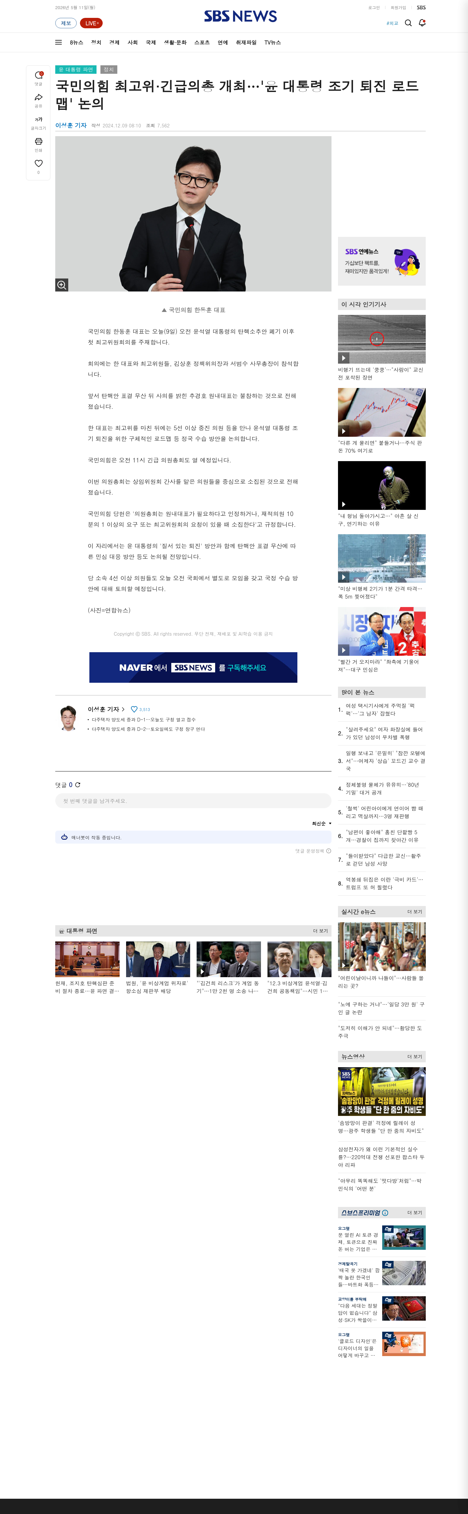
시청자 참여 (106, 1474)
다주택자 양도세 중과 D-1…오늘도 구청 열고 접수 (144, 719)
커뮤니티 (387, 1385)
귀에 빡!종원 (283, 1378)
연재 (221, 1358)
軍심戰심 (171, 1370)
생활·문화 (175, 42)
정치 (96, 42)
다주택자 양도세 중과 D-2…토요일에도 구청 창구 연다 (148, 729)
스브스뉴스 (281, 1410)
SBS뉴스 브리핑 (178, 1422)
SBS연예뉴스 (394, 1411)
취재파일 (246, 42)
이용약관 (161, 1473)
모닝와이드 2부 (123, 1393)
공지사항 (333, 1435)
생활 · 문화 (65, 1409)
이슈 (59, 1440)
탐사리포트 (227, 1418)
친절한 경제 (228, 1385)
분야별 (61, 1358)
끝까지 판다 (228, 1430)
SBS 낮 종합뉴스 (179, 1430)
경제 (114, 42)
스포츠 (202, 42)
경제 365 (225, 1393)
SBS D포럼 (392, 1430)
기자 (329, 1393)
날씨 (329, 1370)
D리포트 (225, 1401)
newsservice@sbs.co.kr (246, 1506)
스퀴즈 (385, 1393)
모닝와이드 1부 (123, 1385)
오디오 (169, 1394)
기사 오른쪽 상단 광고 (380, 178)
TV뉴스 (273, 42)
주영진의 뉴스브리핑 (128, 1401)
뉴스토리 (117, 1424)
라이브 (331, 1385)
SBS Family (311, 1473)
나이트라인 (119, 1417)
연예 (223, 42)
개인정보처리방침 (197, 1473)
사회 (132, 42)
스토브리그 (281, 1393)
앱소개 (331, 1401)
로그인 (374, 7)
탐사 (221, 1437)
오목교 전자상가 (286, 1430)
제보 (329, 1378)
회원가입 (398, 7)
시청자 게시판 (338, 1417)
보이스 (169, 1414)
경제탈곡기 (348, 1263)
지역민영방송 (353, 1473)
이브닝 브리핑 (176, 1378)
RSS (329, 1409)
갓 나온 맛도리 (285, 1422)
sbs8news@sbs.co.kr (250, 1496)
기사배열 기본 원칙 (307, 1511)
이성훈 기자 (106, 709)
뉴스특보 (117, 1432)
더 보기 (319, 929)
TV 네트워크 (66, 1432)
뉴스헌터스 (119, 1378)
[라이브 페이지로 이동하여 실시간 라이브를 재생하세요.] (91, 23)
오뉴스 (115, 1409)
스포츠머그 (281, 1370)
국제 (151, 42)
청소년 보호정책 (343, 1511)
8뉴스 (76, 42)
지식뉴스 (387, 1370)
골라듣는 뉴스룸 (178, 1406)
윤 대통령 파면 (75, 69)
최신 (59, 1370)
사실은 (223, 1370)
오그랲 (344, 1228)
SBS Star (390, 1420)
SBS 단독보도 (230, 1378)
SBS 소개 (68, 1474)
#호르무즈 (387, 23)
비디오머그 (281, 1358)
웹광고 (137, 1473)
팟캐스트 (387, 1378)
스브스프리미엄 (393, 1358)
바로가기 (333, 1358)
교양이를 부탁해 (352, 1299)
